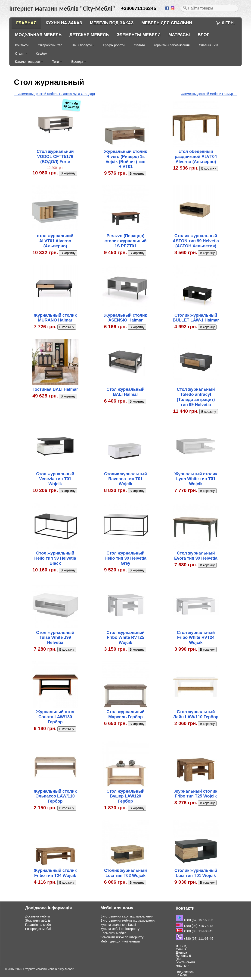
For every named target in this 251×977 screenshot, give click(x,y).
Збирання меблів (38, 920)
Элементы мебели (139, 34)
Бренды (77, 61)
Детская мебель (89, 34)
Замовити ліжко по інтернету (121, 937)
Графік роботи (113, 45)
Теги (55, 61)
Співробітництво (50, 45)
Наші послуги (82, 45)
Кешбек (41, 53)
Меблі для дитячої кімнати (120, 941)
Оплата (139, 45)
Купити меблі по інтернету (119, 929)
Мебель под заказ (112, 23)
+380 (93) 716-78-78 (194, 926)
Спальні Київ (208, 45)
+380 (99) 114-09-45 (194, 931)
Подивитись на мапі (185, 973)
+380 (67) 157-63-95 (194, 920)
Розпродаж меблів (39, 929)
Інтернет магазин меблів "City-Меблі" (48, 969)
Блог (203, 34)
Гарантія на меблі (38, 925)
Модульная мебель (38, 34)
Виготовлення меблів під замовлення (128, 920)
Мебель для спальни (166, 23)
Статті (19, 53)
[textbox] (209, 8)
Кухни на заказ (64, 23)
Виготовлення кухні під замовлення (126, 916)
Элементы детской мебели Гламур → (209, 94)
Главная (26, 23)
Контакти (21, 45)
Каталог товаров (27, 61)
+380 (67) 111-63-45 (194, 938)
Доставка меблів (37, 916)
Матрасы (179, 34)
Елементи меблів (113, 933)
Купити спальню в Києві (118, 925)
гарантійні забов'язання (172, 45)
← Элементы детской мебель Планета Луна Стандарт (54, 94)
